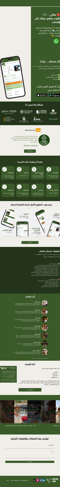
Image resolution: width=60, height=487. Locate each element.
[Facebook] (40, 480)
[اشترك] (30, 242)
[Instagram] (37, 480)
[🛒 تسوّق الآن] (29, 390)
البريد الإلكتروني (51, 445)
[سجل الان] (29, 462)
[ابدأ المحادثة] (30, 151)
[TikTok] (34, 480)
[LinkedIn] (43, 480)
